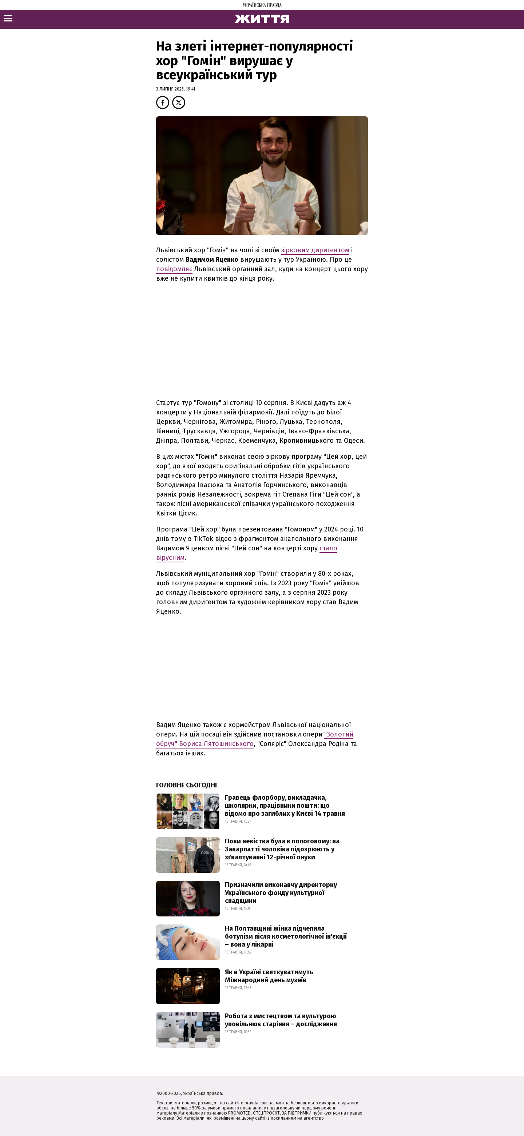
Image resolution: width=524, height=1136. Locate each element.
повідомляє (174, 269)
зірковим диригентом (315, 250)
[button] (162, 102)
